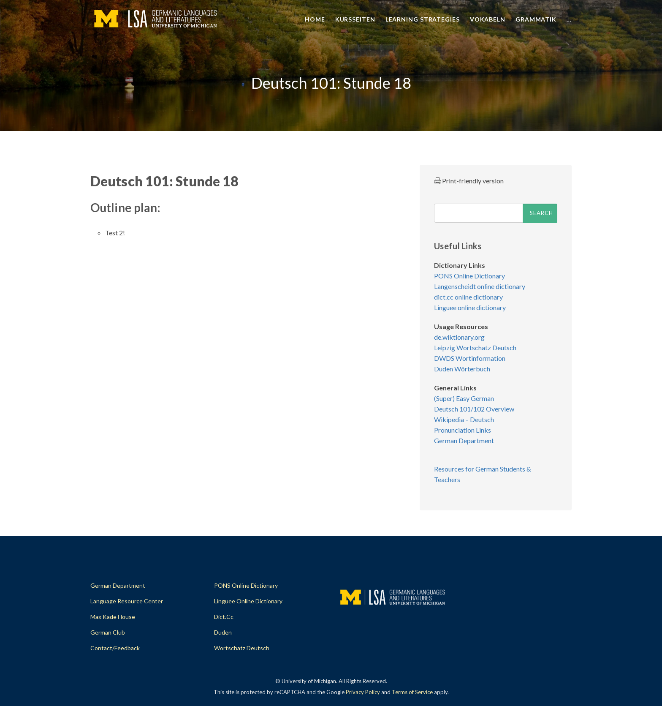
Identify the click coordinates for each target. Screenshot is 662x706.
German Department (464, 440)
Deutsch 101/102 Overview (474, 409)
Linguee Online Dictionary (248, 601)
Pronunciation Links (462, 430)
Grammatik (535, 19)
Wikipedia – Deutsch (464, 419)
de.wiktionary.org (459, 337)
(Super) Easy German (464, 398)
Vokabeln (487, 19)
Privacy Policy (363, 692)
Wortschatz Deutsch (241, 647)
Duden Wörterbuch (462, 369)
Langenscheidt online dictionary (479, 286)
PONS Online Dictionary (469, 276)
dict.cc (223, 616)
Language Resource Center (126, 601)
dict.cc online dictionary (468, 297)
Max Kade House (112, 616)
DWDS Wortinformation (469, 358)
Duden (223, 632)
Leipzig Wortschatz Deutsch (475, 347)
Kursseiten (355, 19)
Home (315, 19)
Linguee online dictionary (470, 307)
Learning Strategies (422, 19)
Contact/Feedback (115, 647)
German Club (107, 632)
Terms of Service (412, 692)
